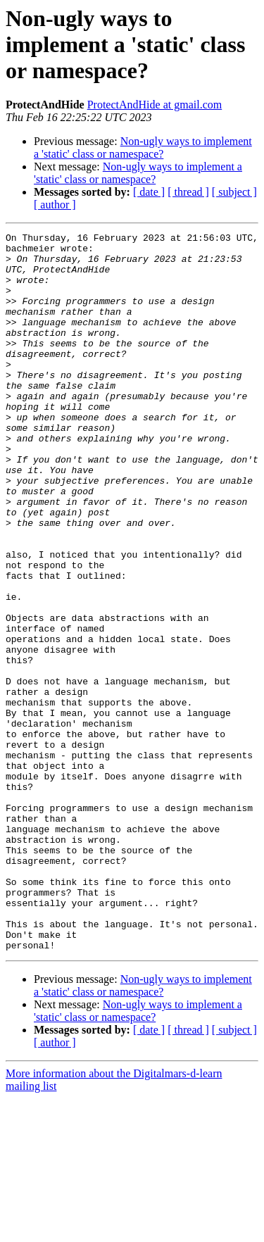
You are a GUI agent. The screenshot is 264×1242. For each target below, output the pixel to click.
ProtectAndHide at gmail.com (154, 105)
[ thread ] (188, 192)
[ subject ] (234, 192)
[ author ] (55, 205)
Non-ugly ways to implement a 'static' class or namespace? (143, 147)
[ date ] (149, 192)
